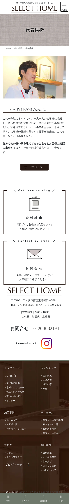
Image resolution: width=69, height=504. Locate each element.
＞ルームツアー (12, 420)
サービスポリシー (34, 167)
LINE (61, 498)
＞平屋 (44, 389)
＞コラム (8, 452)
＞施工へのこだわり (14, 392)
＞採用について (48, 470)
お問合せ (25, 498)
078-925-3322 (26, 304)
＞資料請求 (46, 452)
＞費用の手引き (48, 429)
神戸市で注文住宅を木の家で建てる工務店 (40, 492)
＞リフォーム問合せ (51, 433)
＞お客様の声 (10, 424)
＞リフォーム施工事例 (52, 420)
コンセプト (10, 375)
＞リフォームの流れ (51, 424)
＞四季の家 (46, 380)
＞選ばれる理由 (12, 383)
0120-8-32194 (46, 328)
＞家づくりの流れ (13, 396)
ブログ (8, 445)
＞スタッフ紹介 (48, 465)
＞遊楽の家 (46, 384)
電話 (8, 498)
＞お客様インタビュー (15, 429)
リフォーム (47, 412)
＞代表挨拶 (46, 461)
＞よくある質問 (48, 457)
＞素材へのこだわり (14, 387)
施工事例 (9, 412)
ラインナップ (48, 368)
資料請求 (43, 498)
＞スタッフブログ (13, 457)
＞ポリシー (9, 400)
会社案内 (46, 445)
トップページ (12, 368)
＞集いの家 (46, 375)
